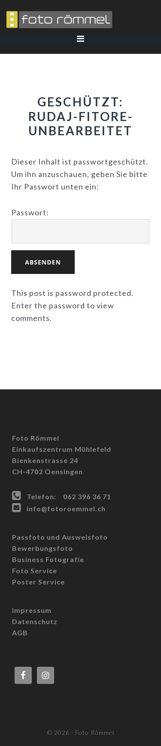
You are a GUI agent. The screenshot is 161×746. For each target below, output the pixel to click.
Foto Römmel (80, 19)
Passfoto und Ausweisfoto (60, 537)
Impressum (32, 610)
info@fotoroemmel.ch (66, 508)
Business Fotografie (48, 559)
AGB (20, 632)
